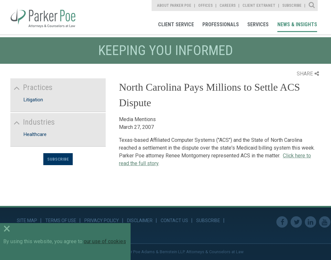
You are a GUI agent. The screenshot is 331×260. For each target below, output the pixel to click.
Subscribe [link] (292, 5)
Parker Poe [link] (47, 17)
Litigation (33, 100)
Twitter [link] (296, 222)
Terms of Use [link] (60, 220)
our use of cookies (105, 241)
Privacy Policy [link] (101, 220)
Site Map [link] (27, 220)
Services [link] (258, 24)
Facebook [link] (282, 222)
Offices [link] (205, 5)
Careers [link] (227, 5)
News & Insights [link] (297, 24)
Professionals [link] (220, 24)
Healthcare (35, 134)
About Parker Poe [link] (174, 5)
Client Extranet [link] (258, 5)
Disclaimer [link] (140, 220)
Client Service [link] (176, 24)
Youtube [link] (324, 222)
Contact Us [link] (174, 220)
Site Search (312, 5)
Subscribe (58, 159)
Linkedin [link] (310, 222)
